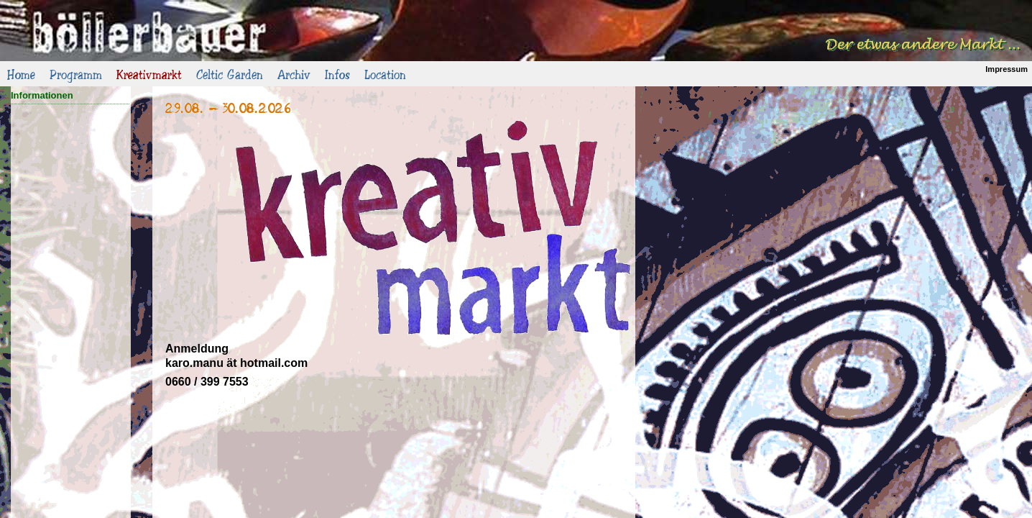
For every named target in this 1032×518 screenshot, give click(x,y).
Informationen (42, 95)
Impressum (1006, 69)
